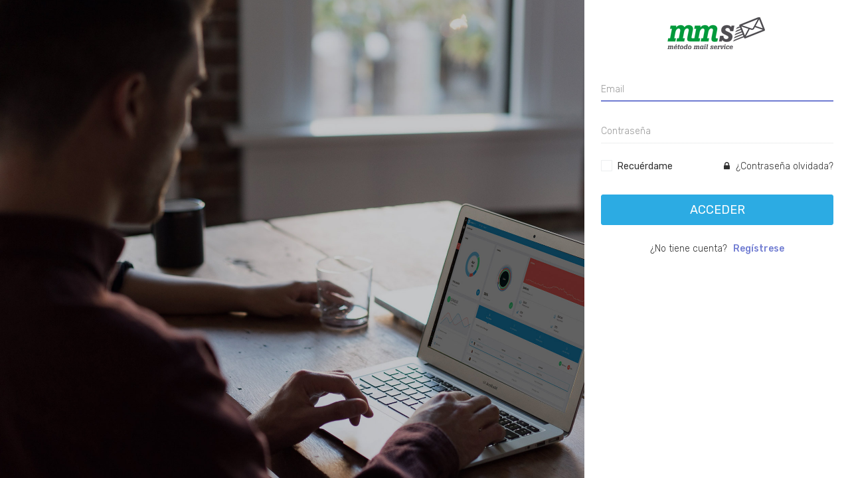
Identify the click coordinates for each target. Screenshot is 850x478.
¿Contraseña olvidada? (778, 166)
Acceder (717, 209)
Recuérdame (645, 166)
